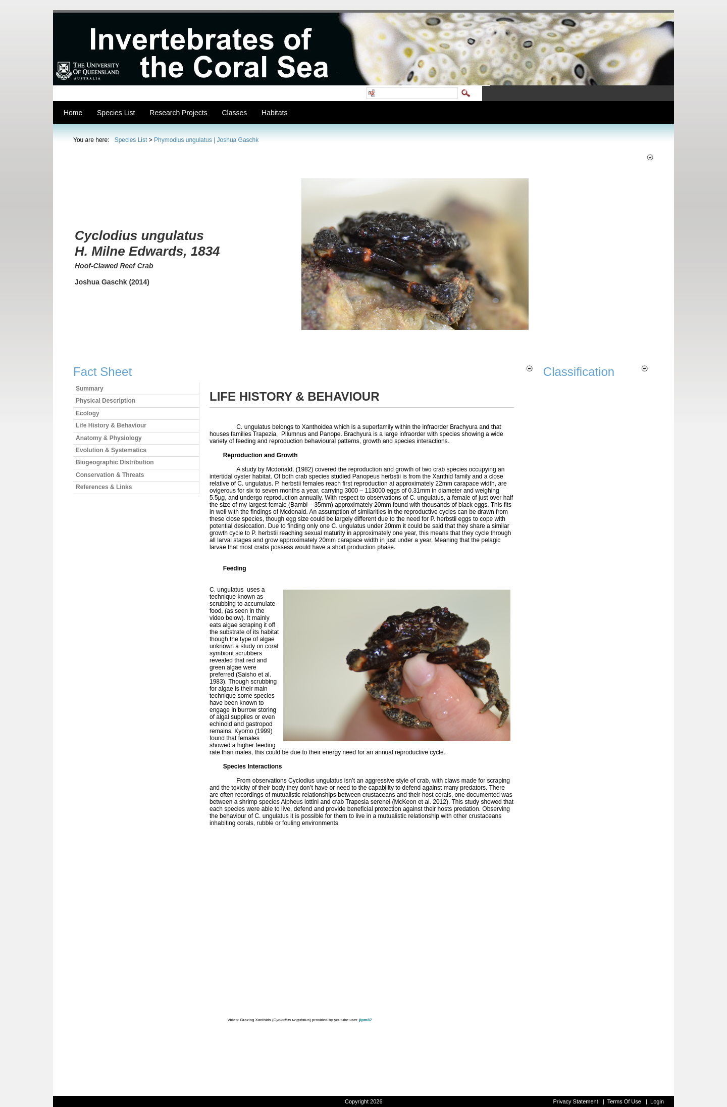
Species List (131, 139)
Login (657, 1101)
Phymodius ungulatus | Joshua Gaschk (206, 139)
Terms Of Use (624, 1101)
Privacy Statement (575, 1101)
